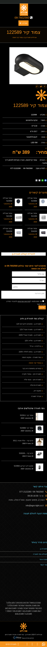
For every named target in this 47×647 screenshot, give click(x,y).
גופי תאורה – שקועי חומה (31, 357)
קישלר (9, 611)
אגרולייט (39, 634)
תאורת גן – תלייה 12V (33, 341)
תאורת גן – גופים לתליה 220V (30, 352)
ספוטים (31, 608)
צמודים (21, 605)
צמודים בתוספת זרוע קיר (31, 368)
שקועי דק (37, 391)
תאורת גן (43, 549)
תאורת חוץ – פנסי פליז (32, 380)
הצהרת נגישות (35, 602)
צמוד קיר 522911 (26, 415)
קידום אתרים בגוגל (27, 638)
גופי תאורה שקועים (33, 605)
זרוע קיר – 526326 (26, 453)
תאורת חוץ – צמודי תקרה (31, 374)
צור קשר (43, 565)
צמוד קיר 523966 (26, 428)
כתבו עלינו (11, 602)
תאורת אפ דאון (10, 608)
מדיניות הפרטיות (24, 301)
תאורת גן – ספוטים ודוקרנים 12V (28, 324)
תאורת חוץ (17, 611)
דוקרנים (39, 608)
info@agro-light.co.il (35, 505)
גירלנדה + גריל (35, 346)
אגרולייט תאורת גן (31, 37)
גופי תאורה (36, 611)
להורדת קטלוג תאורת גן (23, 254)
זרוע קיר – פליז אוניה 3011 (23, 441)
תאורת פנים (19, 614)
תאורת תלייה (13, 605)
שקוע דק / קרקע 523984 (23, 466)
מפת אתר (43, 559)
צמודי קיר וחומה (17, 37)
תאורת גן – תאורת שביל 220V (30, 335)
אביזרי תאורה (36, 396)
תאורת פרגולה (35, 385)
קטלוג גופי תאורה (40, 554)
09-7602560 (23, 17)
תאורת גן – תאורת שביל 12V (30, 329)
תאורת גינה (26, 611)
